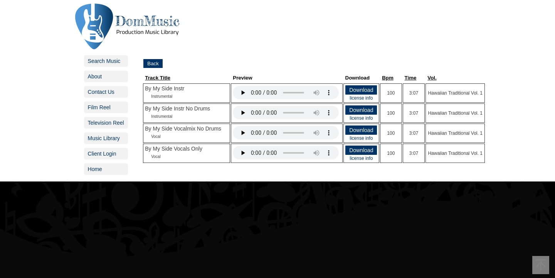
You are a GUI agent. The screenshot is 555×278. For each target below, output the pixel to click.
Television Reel (106, 123)
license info (361, 98)
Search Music (104, 61)
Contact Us (101, 92)
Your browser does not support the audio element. (286, 92)
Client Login (102, 154)
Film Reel (99, 107)
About (95, 76)
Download (361, 90)
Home (95, 169)
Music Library (104, 138)
